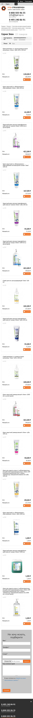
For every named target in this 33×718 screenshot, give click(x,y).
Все (13, 43)
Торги (7, 4)
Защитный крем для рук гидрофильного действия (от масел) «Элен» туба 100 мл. (15, 204)
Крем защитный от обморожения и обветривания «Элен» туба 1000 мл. (14, 513)
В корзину (27, 79)
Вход (21, 1)
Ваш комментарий (9, 664)
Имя (4, 640)
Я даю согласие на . (14, 679)
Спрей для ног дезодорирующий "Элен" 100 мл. (16, 281)
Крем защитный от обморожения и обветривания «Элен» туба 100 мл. (13, 87)
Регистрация (28, 1)
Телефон (6, 647)
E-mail (5, 654)
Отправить (6, 690)
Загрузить (26, 661)
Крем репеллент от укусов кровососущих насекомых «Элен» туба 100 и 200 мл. (15, 49)
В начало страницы (30, 701)
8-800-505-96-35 (17, 12)
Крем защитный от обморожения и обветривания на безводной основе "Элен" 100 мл (16, 165)
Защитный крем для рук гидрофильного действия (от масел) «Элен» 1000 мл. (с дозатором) (15, 126)
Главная (3, 26)
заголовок (22, 39)
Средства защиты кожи (18, 28)
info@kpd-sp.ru (16, 15)
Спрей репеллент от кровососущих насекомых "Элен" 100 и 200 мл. (13, 357)
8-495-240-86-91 (17, 19)
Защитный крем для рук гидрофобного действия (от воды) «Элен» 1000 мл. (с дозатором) (14, 242)
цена (15, 39)
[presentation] (16, 685)
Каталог (9, 26)
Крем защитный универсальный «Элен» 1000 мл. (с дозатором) (16, 395)
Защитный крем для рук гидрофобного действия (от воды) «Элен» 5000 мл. (14, 551)
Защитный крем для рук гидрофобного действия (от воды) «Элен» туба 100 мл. (15, 319)
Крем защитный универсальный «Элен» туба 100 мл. (16, 433)
